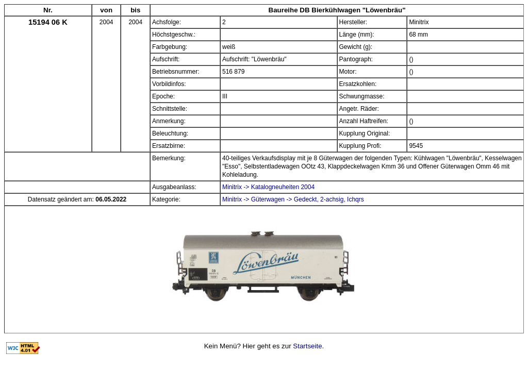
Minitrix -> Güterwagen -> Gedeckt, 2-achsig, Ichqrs (293, 199)
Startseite (307, 346)
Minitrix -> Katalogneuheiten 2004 (268, 187)
